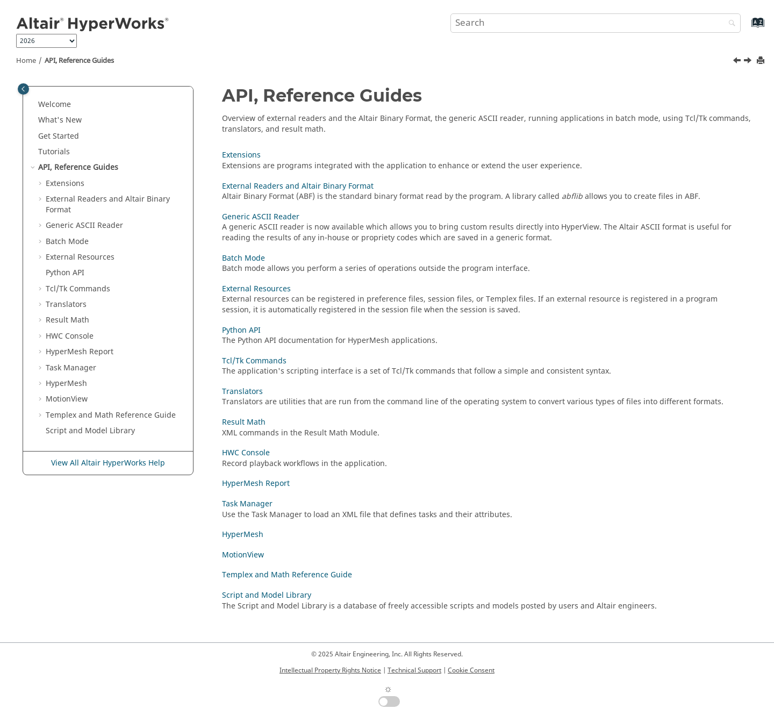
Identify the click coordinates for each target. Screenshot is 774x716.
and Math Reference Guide (111, 415)
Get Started (58, 136)
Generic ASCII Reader (260, 217)
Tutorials (54, 151)
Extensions (65, 183)
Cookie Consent (471, 670)
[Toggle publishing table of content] (23, 89)
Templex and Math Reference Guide (287, 575)
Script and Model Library (90, 430)
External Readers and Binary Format (108, 205)
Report (79, 351)
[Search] (729, 23)
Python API (241, 330)
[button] (34, 104)
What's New (60, 120)
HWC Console (70, 336)
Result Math (67, 320)
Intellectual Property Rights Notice (330, 670)
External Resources (80, 257)
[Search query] (595, 23)
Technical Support (414, 670)
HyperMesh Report (256, 483)
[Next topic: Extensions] (748, 61)
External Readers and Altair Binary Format (298, 186)
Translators (66, 304)
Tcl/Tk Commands (78, 289)
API (65, 272)
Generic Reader (84, 225)
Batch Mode (67, 241)
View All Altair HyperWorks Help (108, 463)
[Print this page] (761, 61)
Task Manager (71, 368)
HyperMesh (242, 534)
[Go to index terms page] (746, 27)
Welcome (54, 104)
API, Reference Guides (79, 61)
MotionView (243, 555)
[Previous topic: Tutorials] (738, 61)
